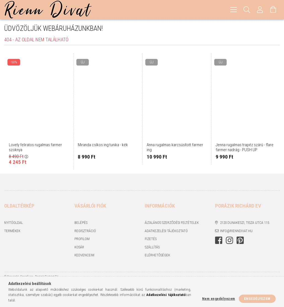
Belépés (80, 223)
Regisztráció (85, 231)
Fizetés (151, 239)
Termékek (12, 231)
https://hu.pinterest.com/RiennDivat (240, 240)
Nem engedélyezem (218, 299)
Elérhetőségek (157, 255)
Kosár (79, 247)
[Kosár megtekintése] (273, 9)
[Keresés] (246, 9)
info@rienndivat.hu (236, 231)
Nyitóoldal (13, 223)
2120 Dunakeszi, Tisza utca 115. (245, 223)
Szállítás (152, 247)
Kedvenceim (84, 255)
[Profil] (260, 9)
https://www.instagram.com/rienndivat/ (229, 240)
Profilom (82, 239)
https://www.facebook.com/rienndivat (218, 240)
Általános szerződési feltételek (172, 223)
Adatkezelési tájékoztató (166, 231)
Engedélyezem (257, 299)
